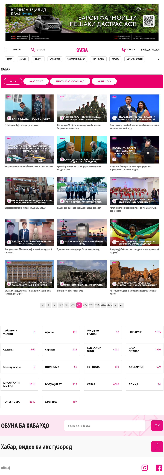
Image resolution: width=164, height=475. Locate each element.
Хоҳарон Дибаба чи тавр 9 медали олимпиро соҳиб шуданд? (134, 251)
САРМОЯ (22, 59)
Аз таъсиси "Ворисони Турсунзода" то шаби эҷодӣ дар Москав (133, 209)
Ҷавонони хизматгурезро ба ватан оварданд (78, 249)
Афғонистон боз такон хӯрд (70, 290)
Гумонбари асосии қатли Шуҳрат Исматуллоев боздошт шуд (79, 168)
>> (121, 305)
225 (91, 305)
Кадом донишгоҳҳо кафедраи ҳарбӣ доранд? (79, 207)
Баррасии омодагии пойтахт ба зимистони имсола (29, 166)
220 (61, 305)
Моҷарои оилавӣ (135, 59)
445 (109, 305)
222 (73, 305)
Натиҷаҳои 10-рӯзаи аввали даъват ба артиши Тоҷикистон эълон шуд (79, 127)
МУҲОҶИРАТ (55, 59)
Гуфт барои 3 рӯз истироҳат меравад (22, 125)
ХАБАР (9, 59)
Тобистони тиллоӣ (76, 59)
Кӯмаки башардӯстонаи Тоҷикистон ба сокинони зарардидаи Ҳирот (28, 292)
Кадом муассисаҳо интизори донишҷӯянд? (25, 207)
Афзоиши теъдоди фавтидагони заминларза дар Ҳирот (133, 292)
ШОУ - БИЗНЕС (98, 59)
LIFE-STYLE (38, 59)
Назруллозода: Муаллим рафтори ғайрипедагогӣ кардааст (28, 251)
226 (97, 305)
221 (67, 305)
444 (103, 305)
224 (85, 305)
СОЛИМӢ (115, 59)
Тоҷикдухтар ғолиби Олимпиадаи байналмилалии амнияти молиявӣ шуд (134, 127)
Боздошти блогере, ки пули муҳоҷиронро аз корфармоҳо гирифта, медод (131, 168)
